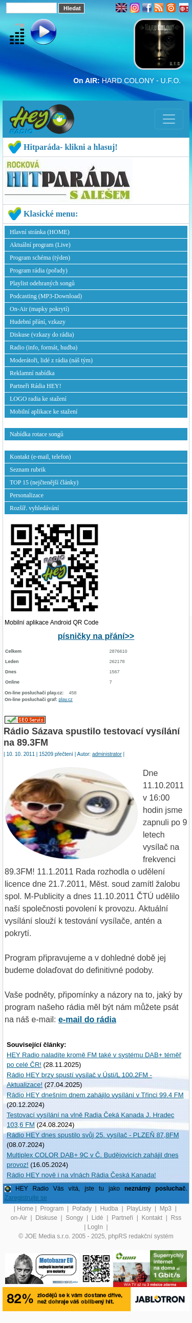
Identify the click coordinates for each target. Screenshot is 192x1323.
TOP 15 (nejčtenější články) (44, 482)
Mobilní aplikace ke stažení (43, 411)
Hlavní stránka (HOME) (40, 232)
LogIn (96, 1227)
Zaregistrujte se (26, 1197)
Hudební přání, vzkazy (38, 321)
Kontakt (152, 1217)
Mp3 (167, 1208)
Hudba (110, 1208)
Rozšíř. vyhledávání (34, 508)
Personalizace (27, 495)
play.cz (66, 699)
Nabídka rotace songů (36, 434)
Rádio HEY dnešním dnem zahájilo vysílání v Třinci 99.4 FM (95, 1095)
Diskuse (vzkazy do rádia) (42, 334)
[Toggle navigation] (169, 119)
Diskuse (47, 1217)
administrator (107, 754)
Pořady (82, 1208)
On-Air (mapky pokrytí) (39, 309)
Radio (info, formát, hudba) (43, 347)
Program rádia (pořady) (39, 270)
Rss (176, 1217)
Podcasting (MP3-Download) (46, 296)
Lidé (98, 1217)
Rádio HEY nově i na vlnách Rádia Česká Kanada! (81, 1175)
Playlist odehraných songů (42, 283)
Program (52, 1208)
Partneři (123, 1217)
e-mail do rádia (87, 1019)
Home (25, 1208)
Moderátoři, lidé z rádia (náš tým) (51, 360)
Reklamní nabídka (32, 373)
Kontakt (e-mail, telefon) (40, 456)
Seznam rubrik (28, 469)
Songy (75, 1217)
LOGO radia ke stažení (38, 398)
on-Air (20, 1217)
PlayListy (139, 1208)
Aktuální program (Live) (40, 244)
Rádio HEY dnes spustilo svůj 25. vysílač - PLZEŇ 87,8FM (93, 1135)
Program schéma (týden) (40, 257)
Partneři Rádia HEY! (35, 386)
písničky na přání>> (96, 636)
